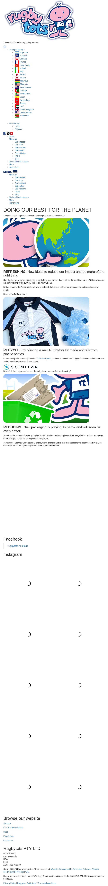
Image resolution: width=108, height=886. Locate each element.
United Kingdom (27, 109)
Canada (23, 59)
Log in (17, 126)
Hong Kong (25, 65)
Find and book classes (19, 162)
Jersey (23, 78)
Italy (21, 71)
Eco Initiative (20, 153)
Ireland (23, 68)
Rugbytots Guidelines (26, 883)
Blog (17, 159)
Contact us (8, 840)
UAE (22, 106)
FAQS (17, 156)
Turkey (23, 103)
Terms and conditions (47, 883)
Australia (23, 56)
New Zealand (26, 87)
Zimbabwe (24, 116)
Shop (11, 164)
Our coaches (20, 147)
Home (11, 136)
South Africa (25, 94)
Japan (22, 74)
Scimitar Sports (44, 359)
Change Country (16, 49)
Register (18, 129)
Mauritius (24, 81)
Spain (22, 97)
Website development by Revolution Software (71, 869)
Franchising (14, 167)
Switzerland (25, 100)
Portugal (23, 90)
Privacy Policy (9, 883)
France (23, 62)
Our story (19, 145)
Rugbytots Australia (17, 546)
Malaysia (24, 84)
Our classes (20, 142)
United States (26, 112)
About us (13, 139)
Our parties (19, 150)
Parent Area (14, 123)
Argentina (24, 52)
